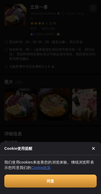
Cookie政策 (41, 167)
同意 (50, 181)
